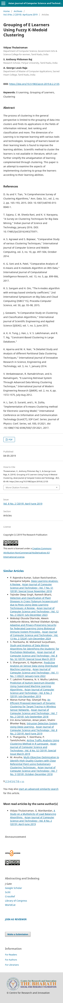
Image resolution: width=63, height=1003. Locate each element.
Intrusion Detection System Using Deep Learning (33, 725)
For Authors (11, 959)
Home (6, 11)
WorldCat (10, 904)
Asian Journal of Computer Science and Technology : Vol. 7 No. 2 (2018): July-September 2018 (33, 713)
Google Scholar (13, 888)
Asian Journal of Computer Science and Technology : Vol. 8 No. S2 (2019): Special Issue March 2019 (33, 655)
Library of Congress (16, 900)
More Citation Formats (17, 487)
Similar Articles (13, 571)
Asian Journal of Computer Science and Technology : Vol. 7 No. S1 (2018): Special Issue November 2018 (31, 588)
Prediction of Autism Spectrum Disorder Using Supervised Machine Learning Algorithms (32, 686)
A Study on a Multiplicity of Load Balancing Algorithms (33, 814)
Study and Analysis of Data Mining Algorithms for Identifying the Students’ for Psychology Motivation (34, 649)
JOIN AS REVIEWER (16, 919)
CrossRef (10, 896)
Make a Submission (17, 934)
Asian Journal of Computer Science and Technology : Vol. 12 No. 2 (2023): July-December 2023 (34, 611)
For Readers (11, 954)
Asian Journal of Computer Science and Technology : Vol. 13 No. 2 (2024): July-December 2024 (34, 635)
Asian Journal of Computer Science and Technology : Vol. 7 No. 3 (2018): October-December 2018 (33, 771)
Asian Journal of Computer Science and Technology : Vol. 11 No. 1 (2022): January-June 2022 (34, 673)
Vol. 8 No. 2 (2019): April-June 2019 (20, 14)
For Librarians (12, 964)
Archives (18, 11)
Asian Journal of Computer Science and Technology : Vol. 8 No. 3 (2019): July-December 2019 (32, 693)
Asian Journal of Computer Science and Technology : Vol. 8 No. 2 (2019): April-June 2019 (33, 730)
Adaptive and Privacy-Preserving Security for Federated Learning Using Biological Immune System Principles (33, 628)
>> (23, 781)
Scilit (7, 892)
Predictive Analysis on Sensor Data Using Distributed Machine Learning (34, 666)
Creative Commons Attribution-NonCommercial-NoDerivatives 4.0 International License (27, 552)
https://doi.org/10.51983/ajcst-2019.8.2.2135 (34, 84)
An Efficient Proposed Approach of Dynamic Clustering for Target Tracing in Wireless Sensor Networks (33, 704)
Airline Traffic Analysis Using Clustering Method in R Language (34, 742)
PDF (10, 439)
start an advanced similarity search (38, 789)
